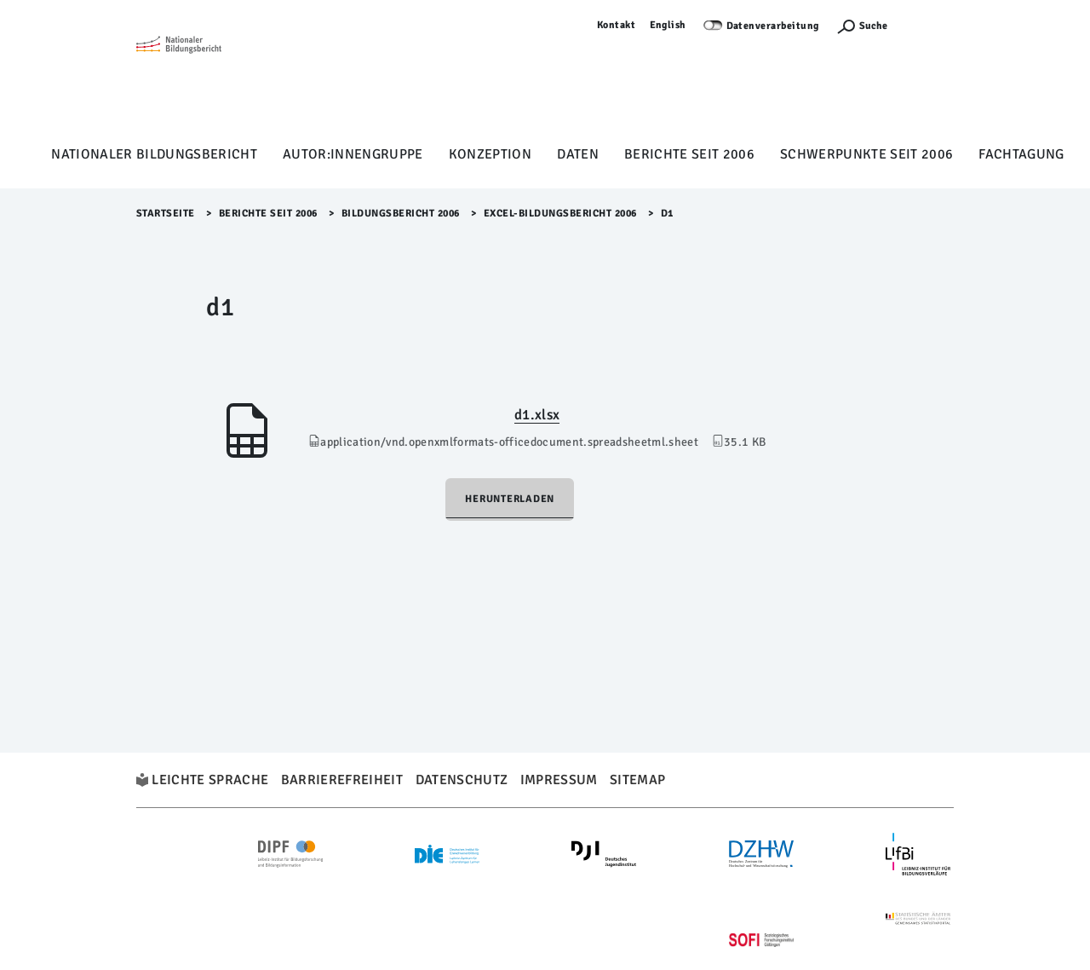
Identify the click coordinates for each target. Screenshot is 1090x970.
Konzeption (490, 154)
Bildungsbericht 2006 (400, 213)
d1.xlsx (536, 415)
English (668, 25)
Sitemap (637, 779)
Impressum (559, 779)
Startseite (165, 213)
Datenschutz (462, 779)
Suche (873, 26)
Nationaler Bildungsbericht (154, 154)
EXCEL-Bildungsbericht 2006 (560, 213)
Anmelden (929, 25)
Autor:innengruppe (353, 154)
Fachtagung (1021, 154)
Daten (578, 154)
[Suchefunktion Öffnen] (861, 26)
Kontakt (616, 25)
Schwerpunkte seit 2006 (866, 154)
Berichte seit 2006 (689, 154)
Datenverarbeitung (773, 26)
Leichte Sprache (210, 779)
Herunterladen (509, 499)
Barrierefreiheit (342, 779)
